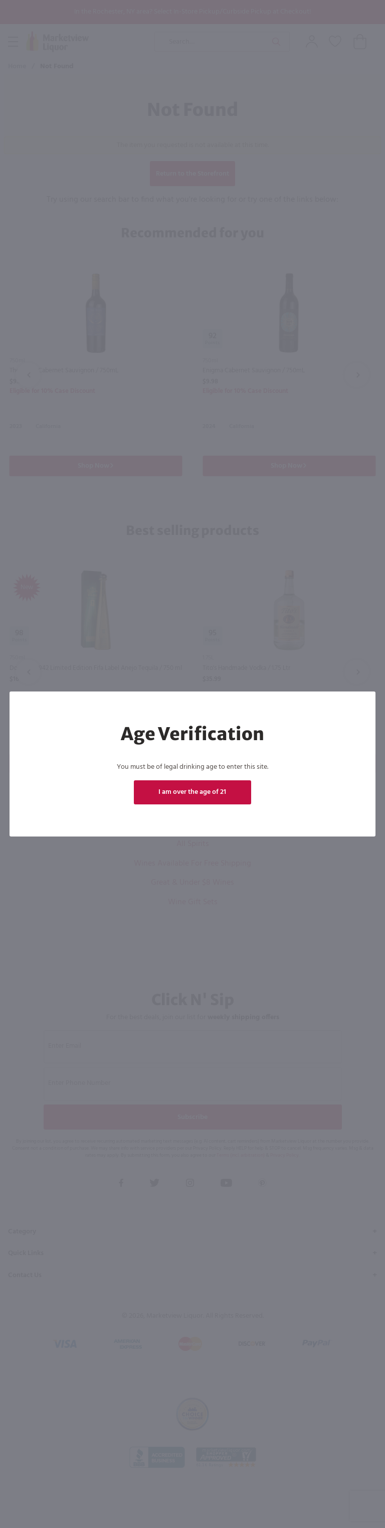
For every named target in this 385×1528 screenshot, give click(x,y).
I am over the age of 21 (193, 792)
